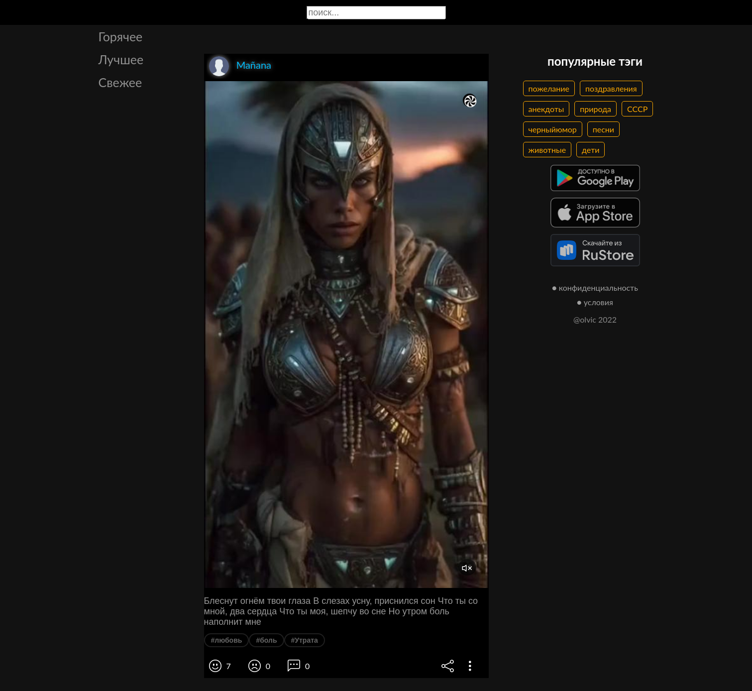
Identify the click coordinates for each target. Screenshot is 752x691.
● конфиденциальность (595, 287)
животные (547, 149)
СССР (637, 109)
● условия (595, 302)
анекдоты (546, 109)
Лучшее (121, 59)
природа (595, 109)
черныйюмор (553, 129)
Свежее (120, 82)
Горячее (121, 36)
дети (590, 149)
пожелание (549, 88)
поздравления (611, 88)
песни (603, 129)
